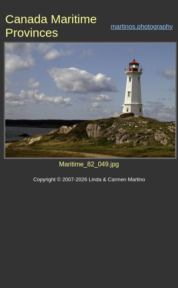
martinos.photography (142, 26)
